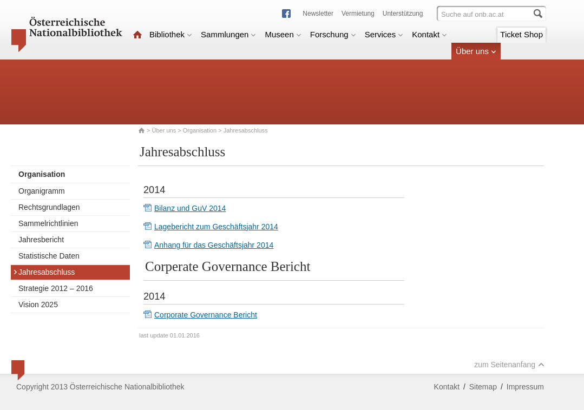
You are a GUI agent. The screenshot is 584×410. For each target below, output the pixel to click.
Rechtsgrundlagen (49, 207)
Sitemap (483, 386)
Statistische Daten (49, 256)
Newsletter (318, 13)
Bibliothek (170, 34)
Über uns (476, 51)
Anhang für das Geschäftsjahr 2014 (213, 245)
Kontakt (429, 34)
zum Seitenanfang (509, 364)
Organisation (199, 130)
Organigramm (41, 191)
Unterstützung (403, 13)
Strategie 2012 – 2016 (55, 288)
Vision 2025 (38, 304)
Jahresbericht (41, 239)
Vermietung (358, 13)
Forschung (333, 34)
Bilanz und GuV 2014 (190, 208)
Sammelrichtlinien (48, 223)
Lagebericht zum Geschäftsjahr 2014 (216, 226)
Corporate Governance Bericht (205, 314)
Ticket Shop (521, 34)
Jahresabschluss (44, 272)
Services (384, 34)
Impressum (525, 386)
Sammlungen (228, 34)
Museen (283, 34)
